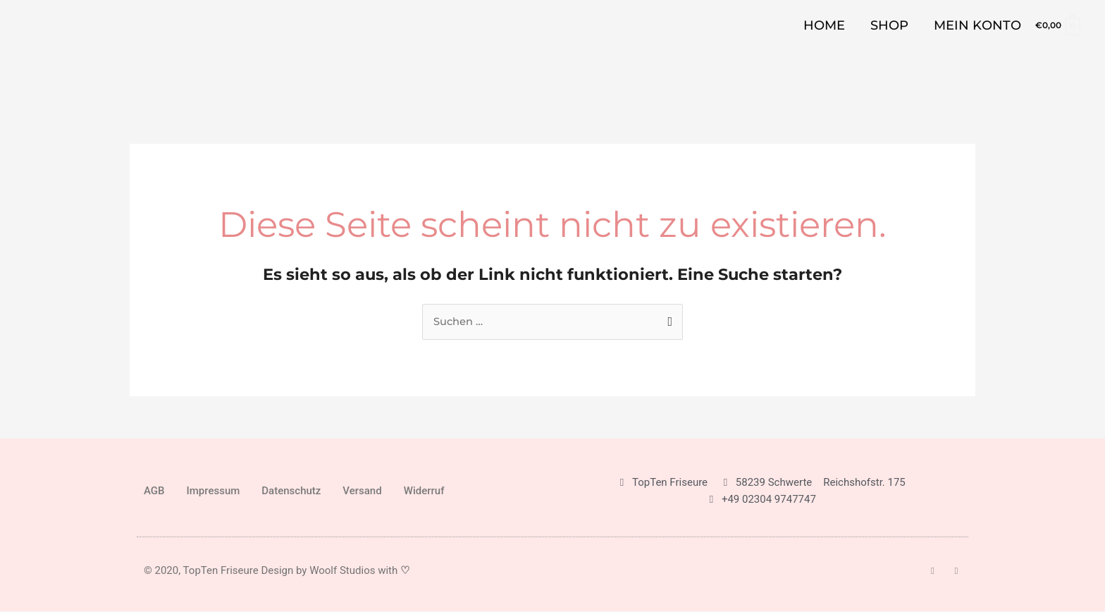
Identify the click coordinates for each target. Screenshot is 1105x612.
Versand (361, 491)
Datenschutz (291, 491)
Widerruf (424, 491)
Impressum (213, 491)
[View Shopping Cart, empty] (1057, 25)
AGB (154, 491)
